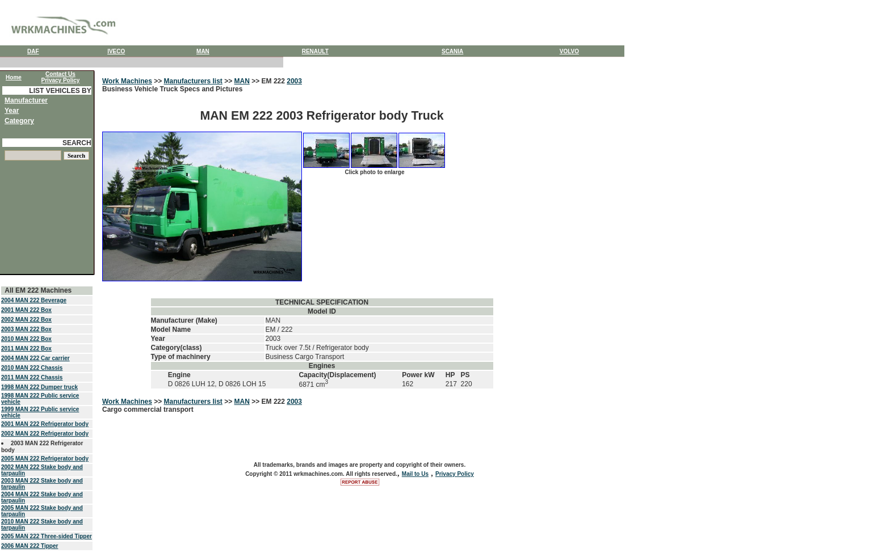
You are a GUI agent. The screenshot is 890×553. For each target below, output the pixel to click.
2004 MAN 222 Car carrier (35, 358)
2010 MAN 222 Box (26, 339)
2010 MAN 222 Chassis (31, 368)
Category (19, 121)
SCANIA (452, 51)
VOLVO (569, 51)
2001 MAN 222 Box (26, 310)
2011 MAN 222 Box (26, 348)
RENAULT (315, 51)
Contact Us (60, 74)
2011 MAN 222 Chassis (31, 377)
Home (14, 77)
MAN (202, 51)
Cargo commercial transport (148, 409)
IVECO (116, 51)
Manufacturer (26, 100)
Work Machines (127, 81)
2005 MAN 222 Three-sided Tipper (46, 536)
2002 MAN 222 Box (26, 319)
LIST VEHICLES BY (60, 91)
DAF (33, 51)
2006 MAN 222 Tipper (29, 546)
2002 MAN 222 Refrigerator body (45, 433)
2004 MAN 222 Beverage (33, 300)
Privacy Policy (454, 474)
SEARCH (76, 143)
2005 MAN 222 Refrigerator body (45, 458)
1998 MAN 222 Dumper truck (39, 387)
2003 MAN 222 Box (26, 329)
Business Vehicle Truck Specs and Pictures (321, 237)
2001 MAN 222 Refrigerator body (45, 424)
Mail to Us (415, 474)
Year (12, 111)
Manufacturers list (193, 81)
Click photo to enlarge (374, 172)
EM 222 (274, 81)
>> (158, 81)
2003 (294, 81)
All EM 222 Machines (38, 290)
